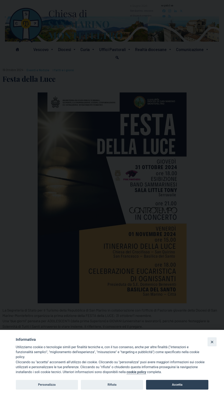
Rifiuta (112, 384)
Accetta (177, 384)
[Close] (212, 341)
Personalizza (47, 384)
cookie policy (136, 372)
